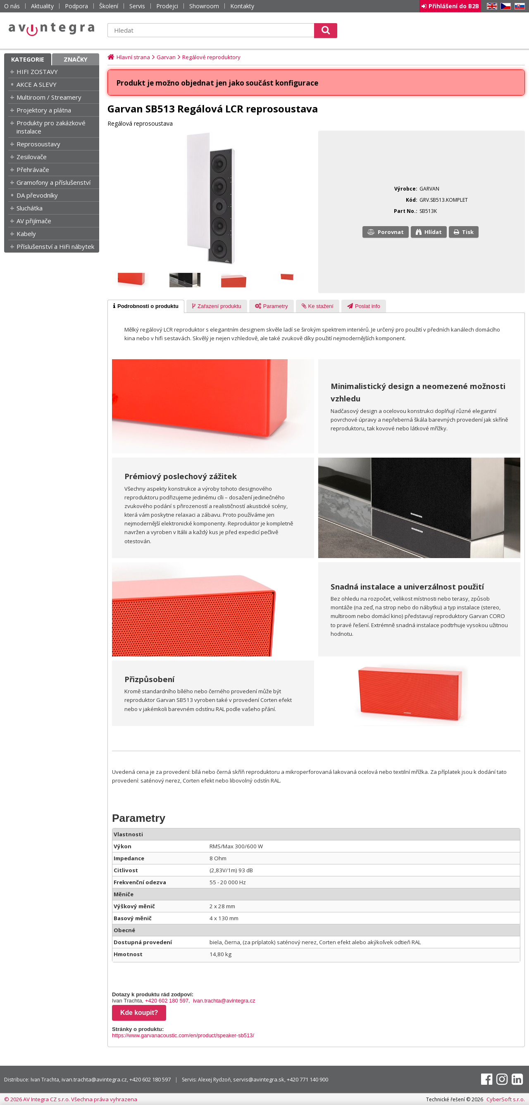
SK (518, 6)
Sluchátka (30, 208)
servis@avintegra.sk (258, 1079)
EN (490, 6)
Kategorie (27, 59)
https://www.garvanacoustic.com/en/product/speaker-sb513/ (183, 1035)
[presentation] (146, 306)
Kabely (26, 233)
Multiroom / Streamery (49, 97)
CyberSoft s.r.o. (505, 1099)
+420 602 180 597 (166, 1001)
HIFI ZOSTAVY (37, 71)
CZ (504, 6)
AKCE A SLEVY (37, 84)
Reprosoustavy (38, 144)
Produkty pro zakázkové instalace (51, 127)
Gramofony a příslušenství (54, 182)
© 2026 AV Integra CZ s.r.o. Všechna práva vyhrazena (70, 1099)
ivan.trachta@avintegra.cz (224, 1001)
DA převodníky (37, 195)
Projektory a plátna (44, 110)
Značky (76, 59)
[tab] (145, 306)
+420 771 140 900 (307, 1079)
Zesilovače (32, 157)
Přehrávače (33, 169)
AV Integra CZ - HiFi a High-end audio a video (51, 29)
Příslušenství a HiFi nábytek (55, 246)
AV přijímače (34, 221)
